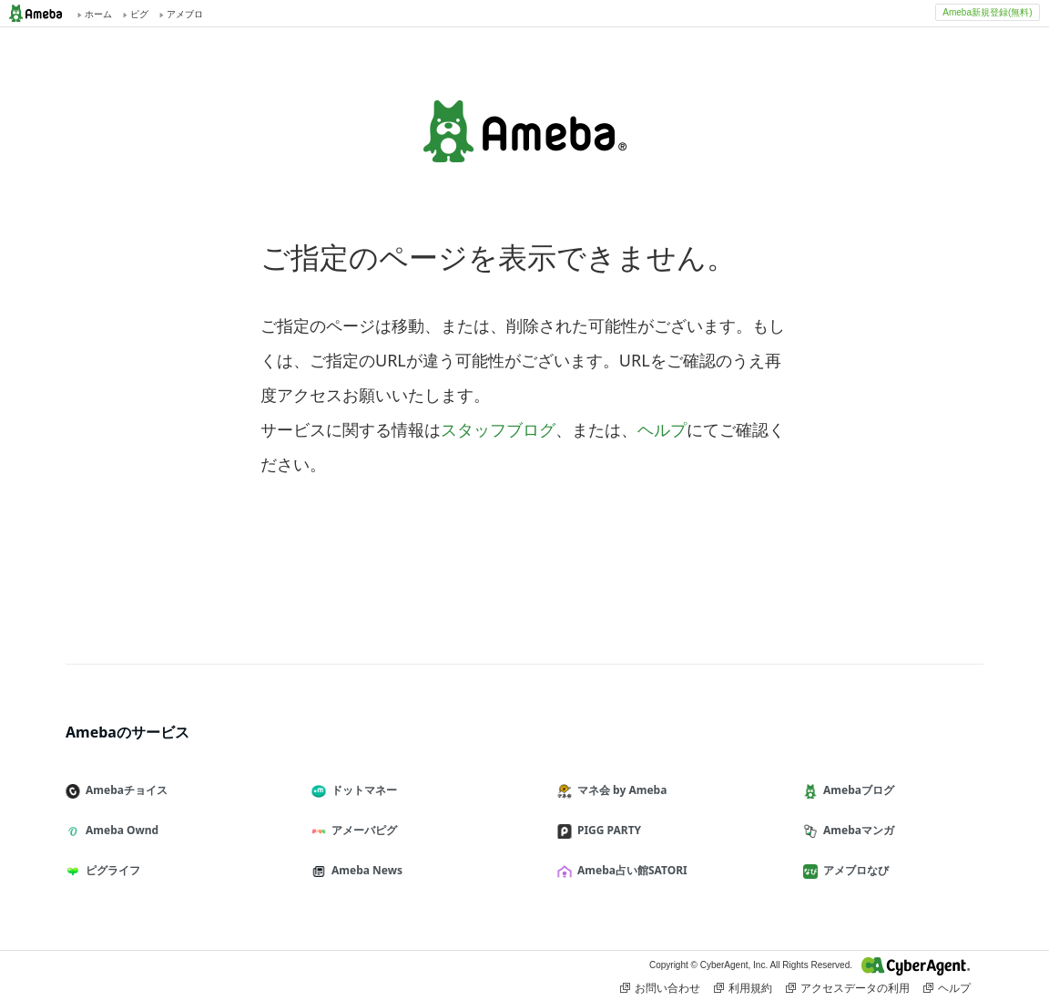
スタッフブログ (498, 429)
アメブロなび (853, 870)
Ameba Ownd (119, 830)
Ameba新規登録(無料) (987, 12)
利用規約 (743, 988)
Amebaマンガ (856, 830)
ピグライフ (110, 870)
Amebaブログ (856, 790)
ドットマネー (361, 790)
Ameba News (364, 870)
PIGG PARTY (606, 830)
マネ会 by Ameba (619, 790)
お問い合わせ (660, 988)
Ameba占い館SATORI (629, 870)
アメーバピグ (361, 830)
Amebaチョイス (124, 790)
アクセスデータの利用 (848, 988)
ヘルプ (662, 429)
